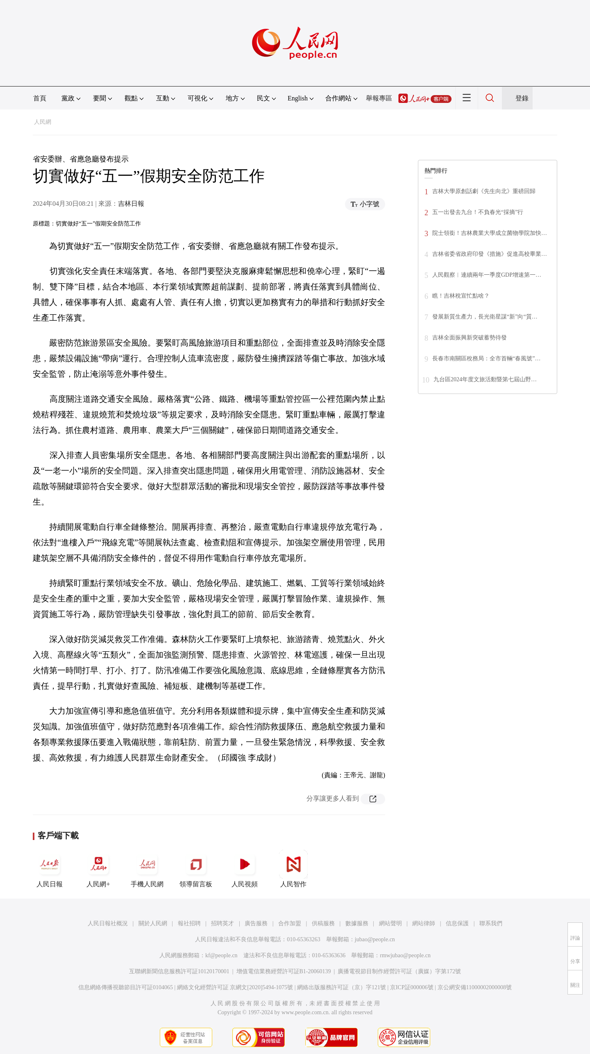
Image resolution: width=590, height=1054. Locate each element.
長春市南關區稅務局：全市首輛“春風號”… (486, 358)
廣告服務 (256, 923)
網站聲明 (390, 923)
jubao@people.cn (375, 939)
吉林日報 (131, 203)
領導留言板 (195, 869)
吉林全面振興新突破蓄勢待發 (469, 338)
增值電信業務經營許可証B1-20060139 (283, 971)
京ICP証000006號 (411, 987)
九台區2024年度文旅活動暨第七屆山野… (485, 379)
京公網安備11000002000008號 (475, 987)
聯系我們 (490, 923)
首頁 (39, 98)
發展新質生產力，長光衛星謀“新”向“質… (485, 317)
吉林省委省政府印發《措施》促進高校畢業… (489, 254)
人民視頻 (244, 869)
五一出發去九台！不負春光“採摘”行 (477, 212)
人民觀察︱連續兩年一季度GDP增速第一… (486, 275)
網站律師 (423, 923)
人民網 (42, 122)
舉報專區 (379, 98)
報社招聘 (189, 923)
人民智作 (293, 869)
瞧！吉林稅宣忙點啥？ (461, 296)
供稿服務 (323, 923)
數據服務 (356, 923)
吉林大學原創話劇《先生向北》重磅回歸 (484, 191)
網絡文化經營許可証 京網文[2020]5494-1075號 (235, 987)
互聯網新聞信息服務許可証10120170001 (179, 971)
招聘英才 (222, 923)
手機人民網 (147, 869)
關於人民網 (152, 923)
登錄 (522, 98)
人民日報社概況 (108, 923)
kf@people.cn (221, 955)
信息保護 (457, 923)
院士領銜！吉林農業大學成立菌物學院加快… (489, 233)
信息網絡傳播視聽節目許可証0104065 (125, 987)
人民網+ (98, 869)
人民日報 (49, 869)
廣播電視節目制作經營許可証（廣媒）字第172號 (399, 971)
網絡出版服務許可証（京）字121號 (341, 987)
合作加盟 (289, 923)
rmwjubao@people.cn (405, 955)
